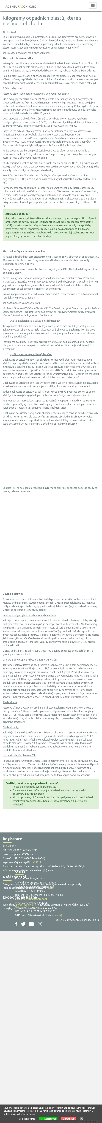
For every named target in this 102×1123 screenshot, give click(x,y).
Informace (8, 870)
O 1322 (37, 862)
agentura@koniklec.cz (35, 899)
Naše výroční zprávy (26, 907)
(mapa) (58, 915)
